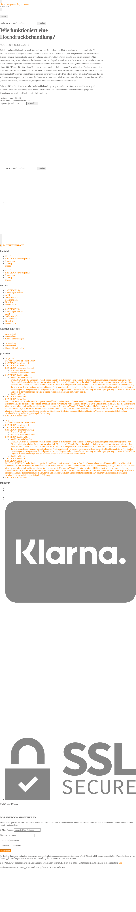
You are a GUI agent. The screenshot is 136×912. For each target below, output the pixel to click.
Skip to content (22, 4)
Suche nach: (5, 23)
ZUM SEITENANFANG (12, 245)
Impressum (10, 261)
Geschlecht (4, 846)
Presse (8, 266)
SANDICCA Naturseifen (16, 365)
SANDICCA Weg (12, 290)
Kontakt (8, 256)
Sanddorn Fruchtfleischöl (73, 384)
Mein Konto (10, 304)
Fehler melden (11, 300)
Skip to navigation (8, 4)
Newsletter (9, 302)
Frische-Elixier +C (19, 370)
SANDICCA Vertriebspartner (17, 259)
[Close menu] (1, 1)
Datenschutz (10, 336)
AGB (7, 295)
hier (120, 863)
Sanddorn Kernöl (18, 394)
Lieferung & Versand (14, 293)
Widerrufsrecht (11, 297)
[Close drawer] (1, 9)
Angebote (70, 421)
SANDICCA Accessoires (16, 416)
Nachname (4, 840)
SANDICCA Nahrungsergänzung (19, 368)
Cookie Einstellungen (14, 339)
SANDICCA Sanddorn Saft (17, 396)
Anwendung (10, 334)
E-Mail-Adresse (7, 830)
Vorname (4, 835)
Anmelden (32, 103)
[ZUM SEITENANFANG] (68, 240)
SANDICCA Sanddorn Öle (16, 375)
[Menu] (4, 16)
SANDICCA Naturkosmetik (17, 363)
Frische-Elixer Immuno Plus (23, 373)
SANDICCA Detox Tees (70, 406)
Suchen (42, 23)
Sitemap (8, 263)
